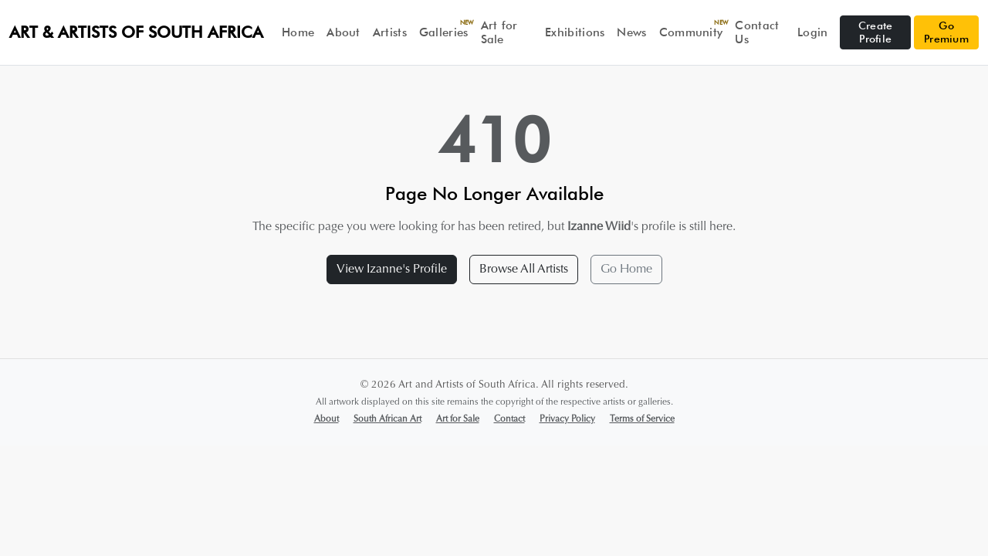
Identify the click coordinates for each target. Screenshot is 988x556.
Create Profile (875, 32)
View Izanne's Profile (392, 269)
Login (812, 32)
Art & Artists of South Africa (136, 32)
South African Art (387, 419)
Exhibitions (574, 32)
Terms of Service (642, 419)
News (631, 32)
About (343, 32)
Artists (390, 32)
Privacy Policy (567, 419)
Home (298, 32)
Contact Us (757, 32)
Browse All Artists (523, 269)
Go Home (626, 269)
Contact (509, 419)
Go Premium (946, 32)
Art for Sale (499, 32)
